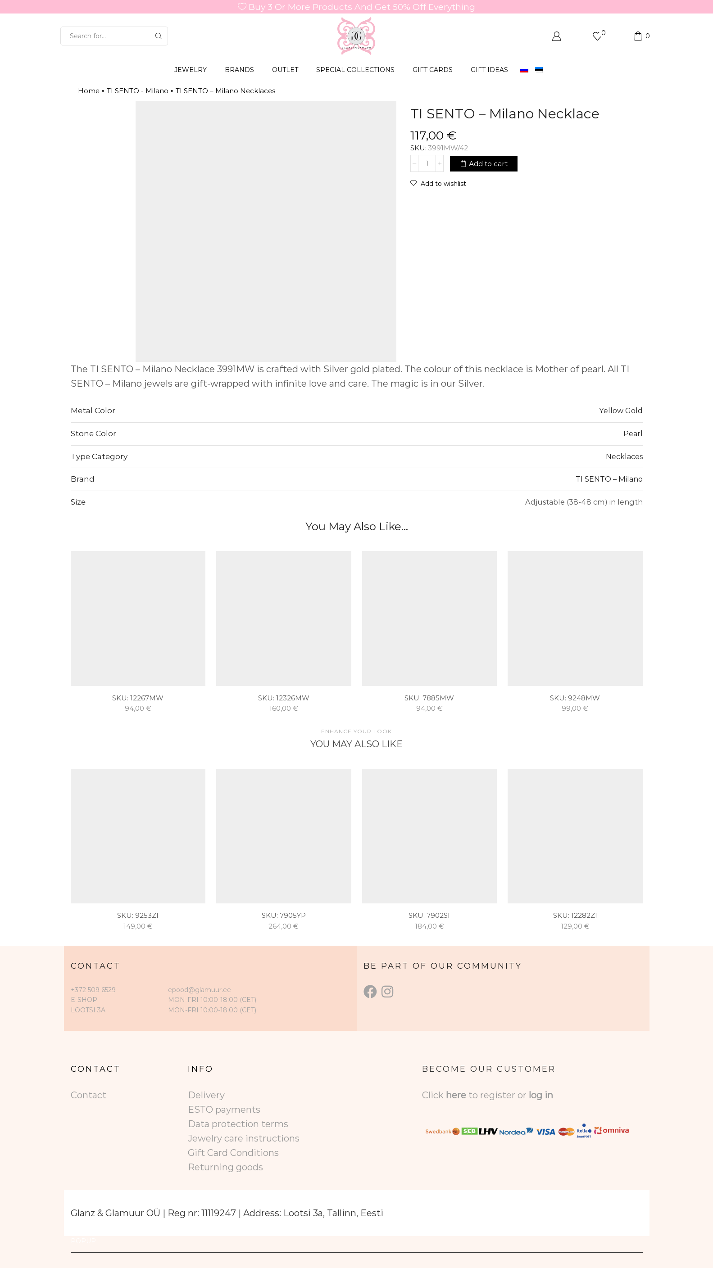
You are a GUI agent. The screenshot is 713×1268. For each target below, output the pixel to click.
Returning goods (225, 1167)
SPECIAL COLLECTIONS (355, 70)
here (456, 1095)
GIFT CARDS (433, 70)
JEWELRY (190, 70)
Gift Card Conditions (233, 1152)
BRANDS (239, 70)
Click (434, 1095)
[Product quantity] (427, 163)
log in (541, 1095)
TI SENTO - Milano (137, 90)
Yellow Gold (621, 410)
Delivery (206, 1095)
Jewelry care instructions (244, 1138)
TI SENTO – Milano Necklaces (225, 90)
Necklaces (624, 456)
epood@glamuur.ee (199, 990)
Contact (88, 1095)
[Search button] (159, 36)
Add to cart (488, 163)
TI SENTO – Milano (609, 478)
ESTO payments (224, 1109)
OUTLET (285, 70)
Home (89, 90)
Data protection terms (238, 1124)
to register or (498, 1095)
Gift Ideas (489, 70)
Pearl (633, 433)
